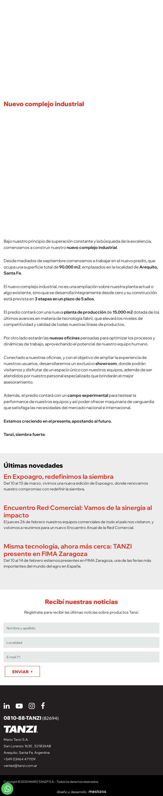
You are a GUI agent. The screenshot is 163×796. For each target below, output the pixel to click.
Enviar (20, 671)
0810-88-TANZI (31, 718)
